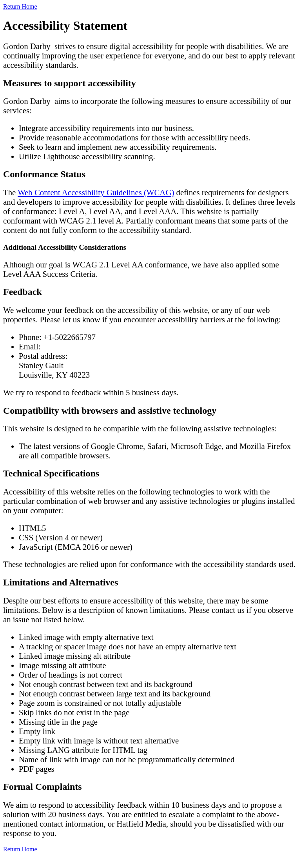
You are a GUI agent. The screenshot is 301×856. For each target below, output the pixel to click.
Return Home (20, 6)
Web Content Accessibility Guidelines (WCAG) (96, 192)
